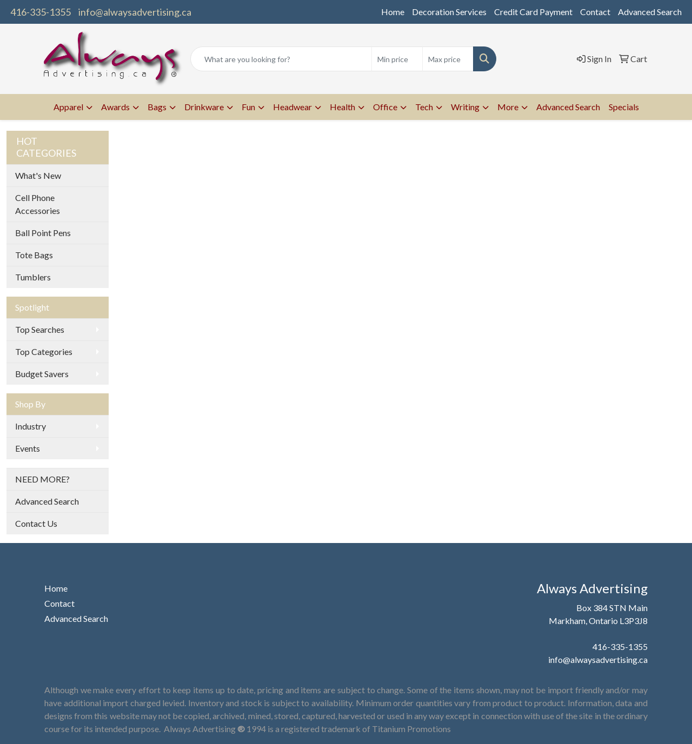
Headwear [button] (292, 107)
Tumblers (33, 277)
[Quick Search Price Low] (397, 58)
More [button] (507, 107)
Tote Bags (34, 255)
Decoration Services (449, 11)
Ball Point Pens (43, 232)
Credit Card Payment (533, 11)
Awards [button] (115, 107)
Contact (595, 11)
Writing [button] (465, 107)
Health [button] (342, 107)
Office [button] (385, 107)
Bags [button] (157, 107)
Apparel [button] (68, 107)
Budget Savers (42, 373)
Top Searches (39, 329)
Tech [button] (424, 107)
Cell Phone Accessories (37, 204)
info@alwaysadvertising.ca (134, 12)
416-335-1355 (40, 12)
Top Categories (43, 351)
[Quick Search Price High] (448, 58)
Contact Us (36, 523)
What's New (38, 175)
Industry (30, 426)
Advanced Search (650, 11)
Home (392, 11)
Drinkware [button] (204, 107)
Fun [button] (248, 107)
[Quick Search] (281, 58)
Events (27, 448)
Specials (624, 107)
